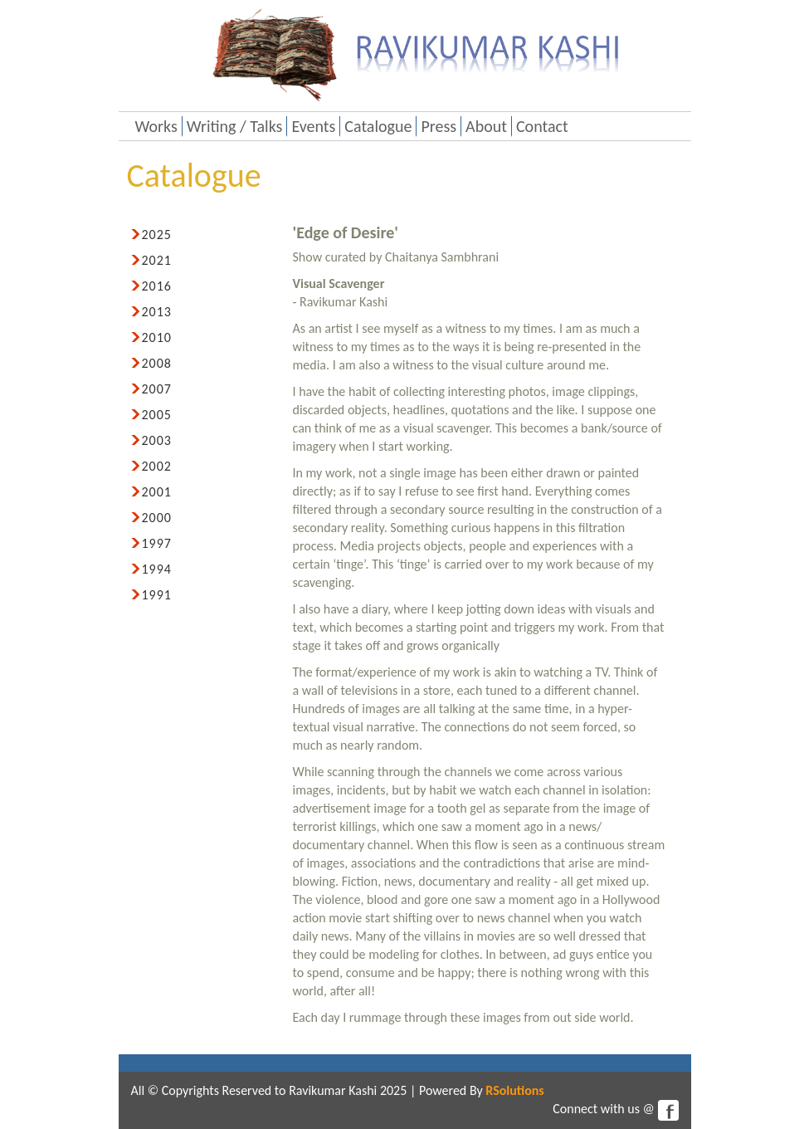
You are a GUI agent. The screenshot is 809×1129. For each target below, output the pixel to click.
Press (438, 126)
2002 (157, 466)
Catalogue (378, 126)
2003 (157, 440)
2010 (157, 337)
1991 (157, 595)
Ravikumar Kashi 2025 (348, 1090)
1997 (157, 543)
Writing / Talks (235, 126)
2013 (157, 312)
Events (313, 126)
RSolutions (514, 1090)
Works (156, 126)
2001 (157, 492)
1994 (157, 569)
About (486, 126)
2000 (157, 517)
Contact (542, 126)
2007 (157, 389)
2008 (157, 363)
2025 (157, 234)
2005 (157, 415)
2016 (157, 286)
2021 (157, 260)
